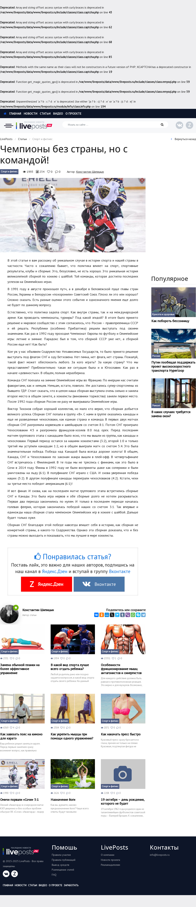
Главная (12, 113)
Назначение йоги (63, 800)
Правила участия (61, 854)
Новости (30, 113)
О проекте (73, 113)
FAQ (54, 874)
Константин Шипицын (90, 171)
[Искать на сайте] (115, 124)
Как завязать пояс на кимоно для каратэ (21, 736)
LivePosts (6, 139)
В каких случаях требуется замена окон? (170, 414)
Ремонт (156, 405)
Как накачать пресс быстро (121, 734)
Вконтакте (119, 571)
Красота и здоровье (163, 314)
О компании (107, 854)
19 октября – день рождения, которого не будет (122, 802)
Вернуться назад (183, 139)
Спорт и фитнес (9, 171)
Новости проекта (110, 859)
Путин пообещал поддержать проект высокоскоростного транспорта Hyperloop (173, 366)
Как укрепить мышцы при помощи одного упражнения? (72, 736)
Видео (58, 113)
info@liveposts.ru (160, 854)
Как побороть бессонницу (170, 321)
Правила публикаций (63, 859)
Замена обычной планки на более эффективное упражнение (19, 669)
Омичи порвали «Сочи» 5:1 (19, 800)
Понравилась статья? (72, 556)
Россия (156, 356)
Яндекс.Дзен (54, 571)
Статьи (45, 113)
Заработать (71, 885)
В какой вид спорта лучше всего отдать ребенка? (70, 667)
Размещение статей (63, 869)
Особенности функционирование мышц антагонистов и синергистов (121, 669)
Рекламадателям (110, 865)
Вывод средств (60, 865)
